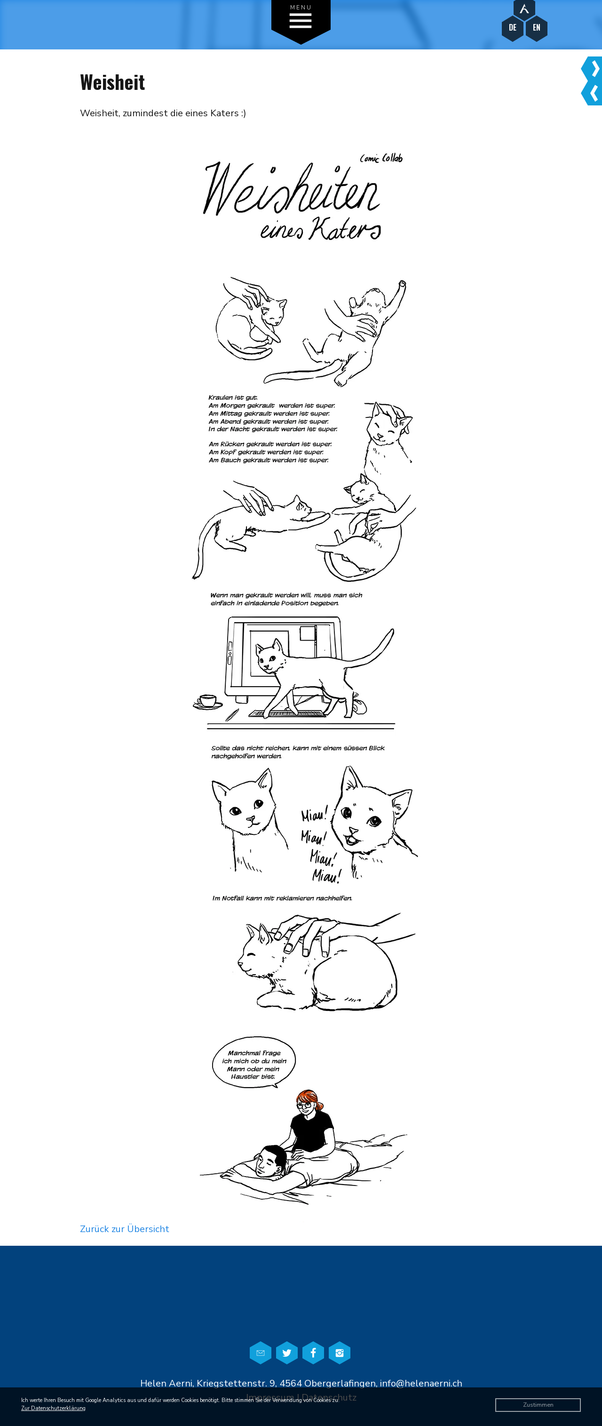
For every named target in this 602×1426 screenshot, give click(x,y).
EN (536, 27)
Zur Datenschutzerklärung (53, 1408)
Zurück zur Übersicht (124, 1229)
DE (512, 27)
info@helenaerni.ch (421, 1383)
